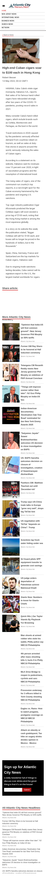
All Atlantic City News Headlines (21, 807)
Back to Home (8, 35)
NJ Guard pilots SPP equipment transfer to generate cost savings (31, 562)
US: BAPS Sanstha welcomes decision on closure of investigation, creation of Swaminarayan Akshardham (22, 873)
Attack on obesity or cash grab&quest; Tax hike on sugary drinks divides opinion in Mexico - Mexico (31, 736)
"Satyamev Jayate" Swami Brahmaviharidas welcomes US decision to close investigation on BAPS (21, 862)
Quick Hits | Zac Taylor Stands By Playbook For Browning (32, 619)
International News (10, 17)
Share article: (10, 288)
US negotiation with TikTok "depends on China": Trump (30, 524)
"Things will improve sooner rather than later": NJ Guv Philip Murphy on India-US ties (31, 393)
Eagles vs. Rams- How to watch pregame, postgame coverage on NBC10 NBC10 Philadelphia (32, 715)
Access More (7, 320)
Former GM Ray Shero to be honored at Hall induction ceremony (31, 349)
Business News (8, 21)
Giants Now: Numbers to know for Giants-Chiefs (31, 600)
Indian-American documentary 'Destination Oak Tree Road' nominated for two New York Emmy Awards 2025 (21, 851)
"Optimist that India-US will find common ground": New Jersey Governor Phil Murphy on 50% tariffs (32, 331)
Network (5, 28)
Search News (7, 24)
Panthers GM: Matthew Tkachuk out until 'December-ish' (32, 486)
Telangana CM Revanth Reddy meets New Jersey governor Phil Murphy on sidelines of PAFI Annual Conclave (32, 371)
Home (4, 11)
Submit (27, 790)
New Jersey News (9, 14)
